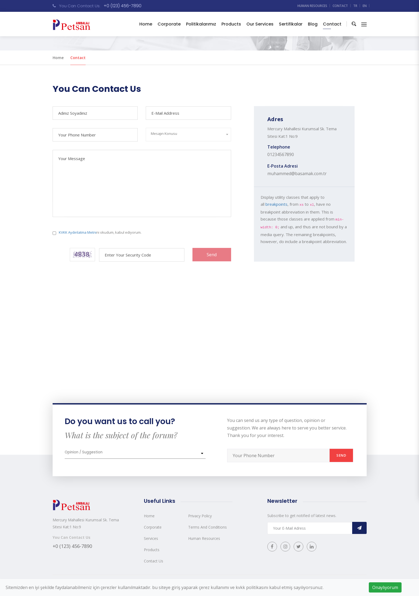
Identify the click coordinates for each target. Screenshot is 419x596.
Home (145, 24)
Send (212, 255)
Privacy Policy (200, 515)
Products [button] (231, 24)
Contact (340, 5)
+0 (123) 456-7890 (122, 6)
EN (365, 5)
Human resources (312, 5)
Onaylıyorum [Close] (385, 587)
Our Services (260, 24)
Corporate (153, 527)
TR (355, 5)
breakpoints (276, 204)
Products (151, 549)
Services (151, 538)
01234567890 (280, 154)
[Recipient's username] (278, 455)
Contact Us (153, 561)
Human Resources (204, 538)
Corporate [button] (169, 24)
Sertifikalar (291, 24)
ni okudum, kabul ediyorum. (100, 232)
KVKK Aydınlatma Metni (77, 232)
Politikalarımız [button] (201, 24)
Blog (313, 24)
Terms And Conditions (207, 527)
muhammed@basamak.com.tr (297, 173)
